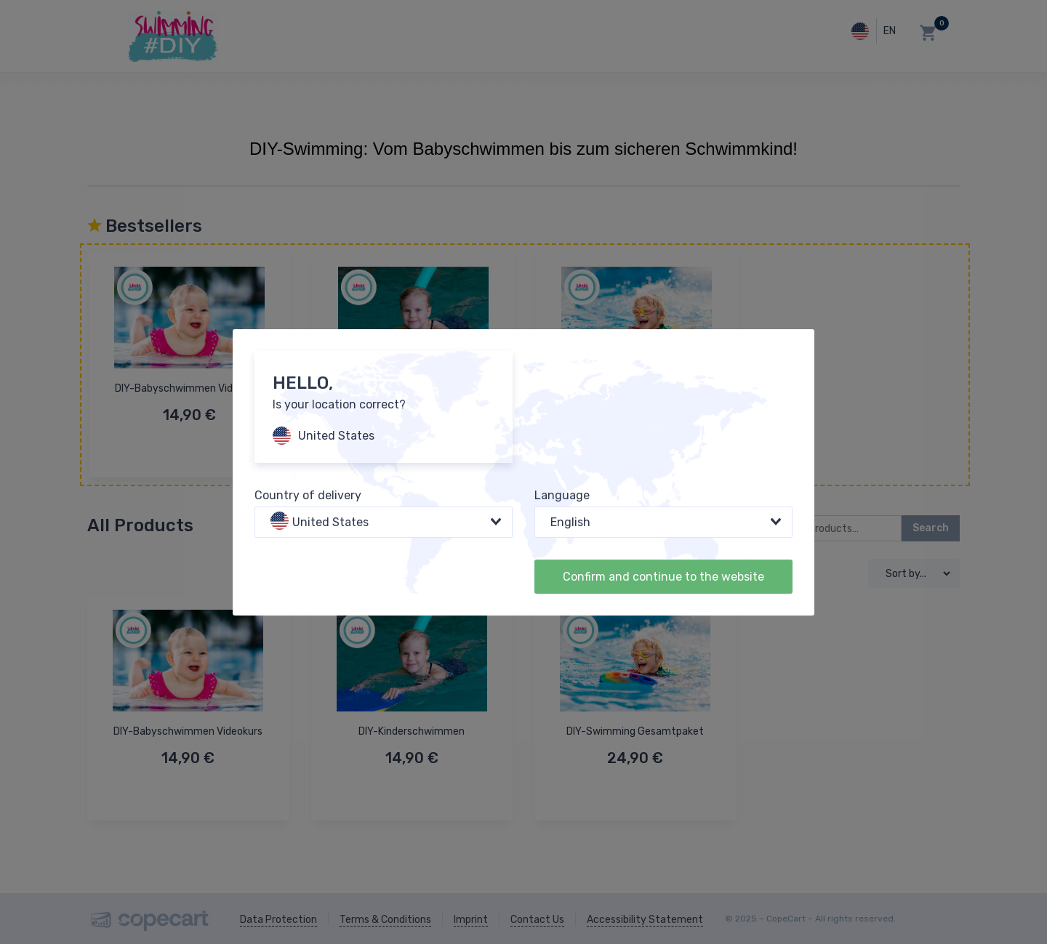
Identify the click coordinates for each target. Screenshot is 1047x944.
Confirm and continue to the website (663, 577)
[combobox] (383, 522)
